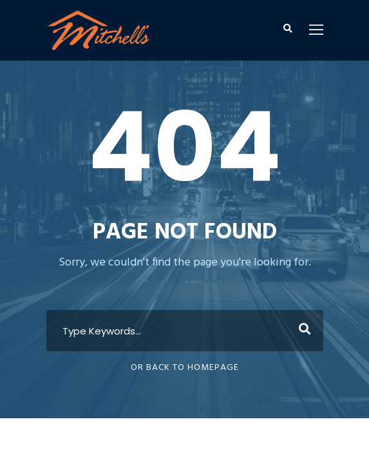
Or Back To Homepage (185, 367)
